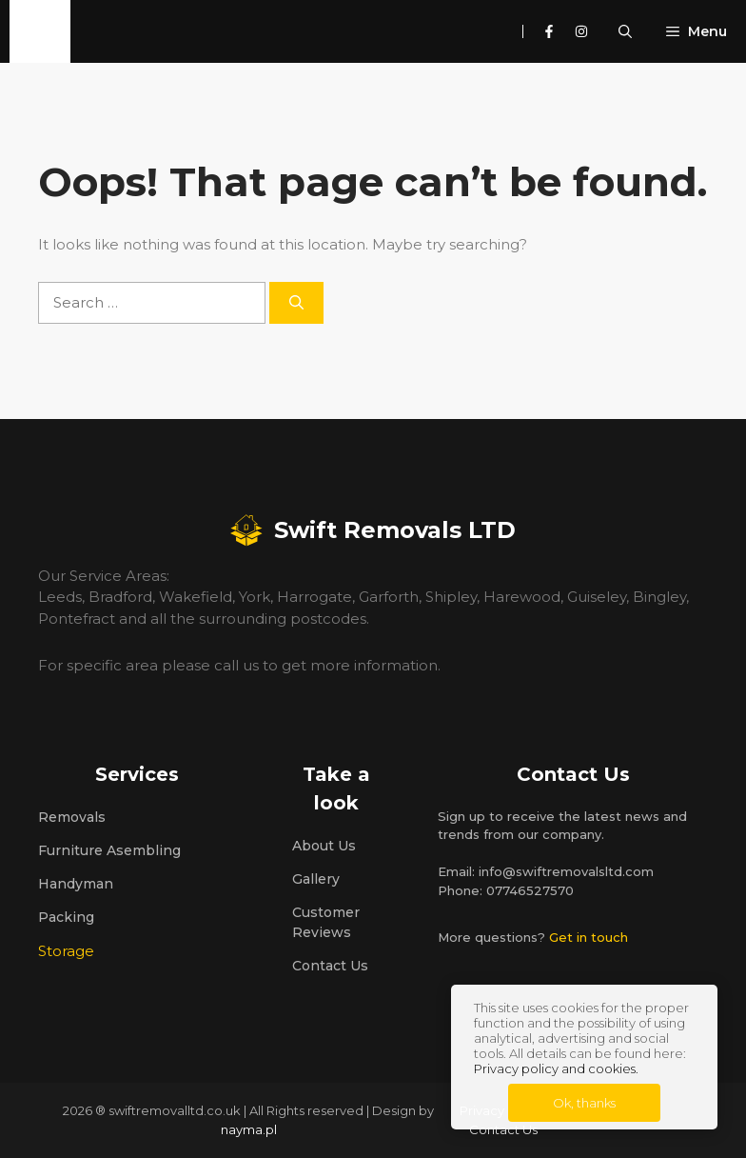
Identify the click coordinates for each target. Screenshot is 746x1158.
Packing (66, 917)
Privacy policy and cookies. (556, 1068)
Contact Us (330, 965)
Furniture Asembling (109, 850)
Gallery (316, 879)
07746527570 (530, 890)
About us (324, 845)
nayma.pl (249, 1129)
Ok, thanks (584, 1102)
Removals (72, 817)
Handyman (75, 883)
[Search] (296, 303)
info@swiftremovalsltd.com (566, 871)
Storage (66, 951)
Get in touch (588, 937)
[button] (631, 31)
